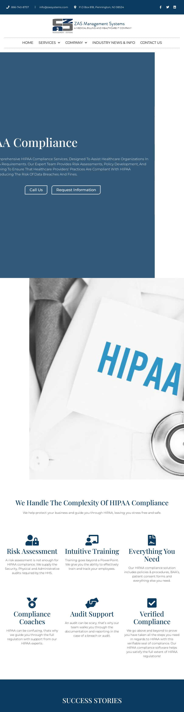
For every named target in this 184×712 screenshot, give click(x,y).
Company (76, 42)
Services (49, 42)
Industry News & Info (113, 43)
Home (27, 43)
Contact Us (151, 43)
